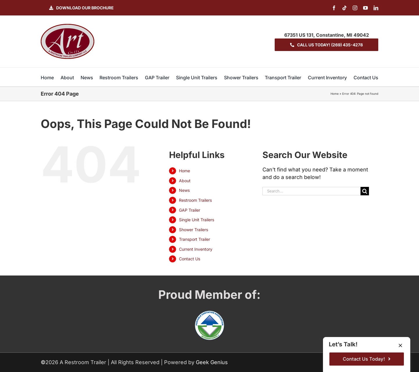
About (185, 180)
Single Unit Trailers (196, 219)
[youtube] (365, 8)
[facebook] (334, 8)
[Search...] (311, 191)
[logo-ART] (67, 26)
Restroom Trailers (195, 200)
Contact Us (189, 258)
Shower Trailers (193, 229)
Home (335, 93)
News (184, 190)
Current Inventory (195, 249)
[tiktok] (344, 8)
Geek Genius (212, 362)
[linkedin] (376, 8)
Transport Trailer (194, 239)
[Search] (365, 191)
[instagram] (355, 8)
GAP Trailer (189, 210)
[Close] (400, 345)
